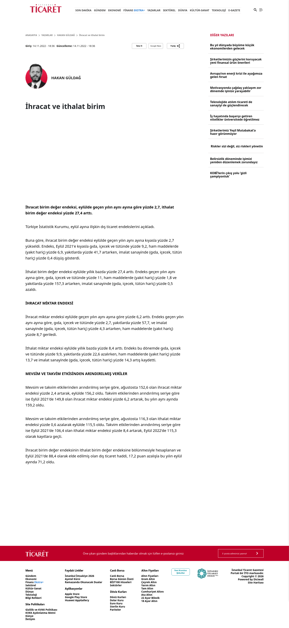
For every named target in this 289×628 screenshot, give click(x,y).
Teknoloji (219, 10)
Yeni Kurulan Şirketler (182, 571)
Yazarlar (153, 10)
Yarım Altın (150, 585)
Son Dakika (83, 10)
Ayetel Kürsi (73, 579)
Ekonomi (114, 10)
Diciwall (258, 579)
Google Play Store (76, 597)
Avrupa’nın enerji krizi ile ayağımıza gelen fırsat (236, 75)
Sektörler (117, 585)
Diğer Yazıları (222, 35)
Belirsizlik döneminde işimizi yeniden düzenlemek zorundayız (233, 160)
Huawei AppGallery (77, 600)
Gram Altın (150, 579)
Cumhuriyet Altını (154, 591)
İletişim (30, 619)
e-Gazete (234, 10)
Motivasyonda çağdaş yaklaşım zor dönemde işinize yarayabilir (235, 89)
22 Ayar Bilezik (152, 597)
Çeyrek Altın (151, 582)
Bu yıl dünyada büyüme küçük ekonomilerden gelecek (232, 46)
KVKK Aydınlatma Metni (40, 612)
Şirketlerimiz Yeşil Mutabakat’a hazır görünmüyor (233, 132)
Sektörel (169, 10)
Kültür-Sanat (199, 10)
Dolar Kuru (118, 600)
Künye (29, 615)
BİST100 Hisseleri (122, 582)
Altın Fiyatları (151, 575)
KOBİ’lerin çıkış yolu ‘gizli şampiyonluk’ (228, 174)
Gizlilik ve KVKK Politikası (41, 609)
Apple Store (72, 594)
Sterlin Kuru (118, 606)
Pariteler (116, 609)
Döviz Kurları (119, 597)
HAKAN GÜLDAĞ (66, 35)
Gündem (100, 10)
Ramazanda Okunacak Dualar (84, 582)
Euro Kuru (117, 603)
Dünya (182, 10)
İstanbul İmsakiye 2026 (80, 575)
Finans (134, 10)
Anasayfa (31, 35)
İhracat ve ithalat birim (92, 35)
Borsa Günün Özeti (123, 579)
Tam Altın (149, 588)
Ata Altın (148, 594)
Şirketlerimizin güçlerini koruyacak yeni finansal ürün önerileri (236, 61)
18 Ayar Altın (151, 601)
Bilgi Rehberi (33, 597)
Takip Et (139, 46)
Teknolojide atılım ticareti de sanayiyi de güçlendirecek (231, 103)
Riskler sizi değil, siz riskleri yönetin (237, 146)
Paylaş (175, 46)
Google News (155, 46)
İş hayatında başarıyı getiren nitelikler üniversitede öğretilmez (234, 118)
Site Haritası (256, 582)
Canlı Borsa (118, 575)
